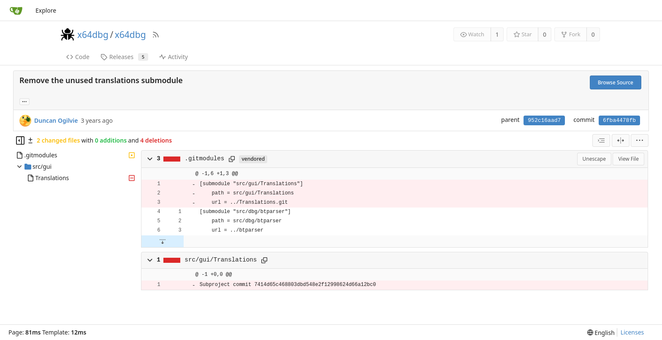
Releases (124, 57)
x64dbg (93, 34)
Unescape (594, 158)
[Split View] (620, 140)
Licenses (632, 332)
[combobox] (601, 140)
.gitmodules (204, 158)
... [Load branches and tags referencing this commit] (24, 101)
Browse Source (615, 82)
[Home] (16, 10)
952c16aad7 (544, 120)
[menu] (639, 140)
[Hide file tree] (20, 140)
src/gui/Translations (220, 259)
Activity (173, 57)
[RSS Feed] (156, 34)
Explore (45, 10)
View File (628, 158)
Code (78, 57)
